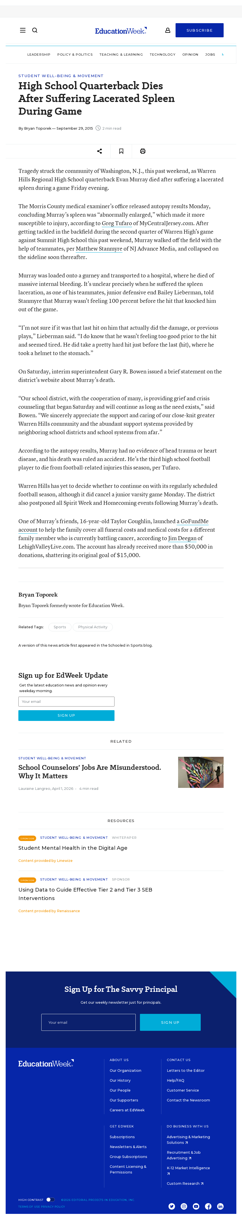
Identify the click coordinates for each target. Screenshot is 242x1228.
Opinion (190, 54)
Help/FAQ (175, 1080)
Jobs (210, 54)
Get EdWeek (122, 1126)
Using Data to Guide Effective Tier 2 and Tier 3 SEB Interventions (85, 894)
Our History (120, 1080)
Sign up (170, 1022)
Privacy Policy (53, 1206)
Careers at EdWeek (127, 1110)
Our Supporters (124, 1100)
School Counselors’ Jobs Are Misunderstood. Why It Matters (89, 771)
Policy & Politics (75, 54)
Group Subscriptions (128, 1157)
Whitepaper (124, 838)
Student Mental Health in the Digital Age (73, 848)
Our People (120, 1090)
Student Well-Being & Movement (61, 76)
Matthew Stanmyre (99, 248)
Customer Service (183, 1090)
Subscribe (200, 31)
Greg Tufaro (117, 223)
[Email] (88, 1022)
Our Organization (125, 1070)
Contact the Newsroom (188, 1100)
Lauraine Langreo (34, 788)
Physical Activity (92, 627)
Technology (163, 54)
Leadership (39, 54)
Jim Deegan (182, 538)
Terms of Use (29, 1206)
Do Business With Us (188, 1126)
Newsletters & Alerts (128, 1147)
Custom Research (185, 1183)
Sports (60, 627)
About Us (119, 1060)
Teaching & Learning (121, 54)
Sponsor (121, 879)
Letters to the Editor (186, 1070)
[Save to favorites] (121, 151)
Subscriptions (122, 1137)
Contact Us (179, 1060)
